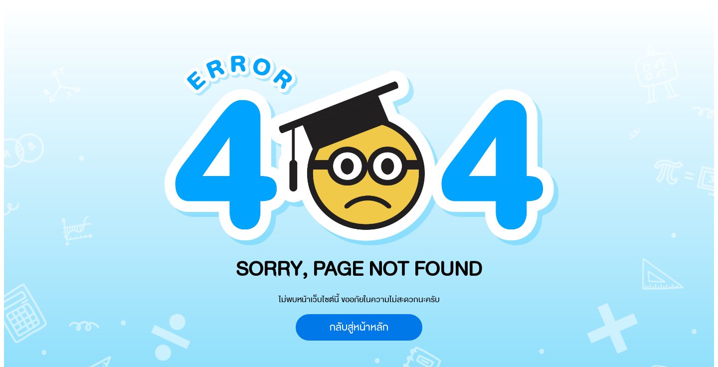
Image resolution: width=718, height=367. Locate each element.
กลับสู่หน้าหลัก (359, 327)
